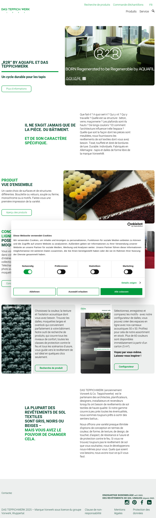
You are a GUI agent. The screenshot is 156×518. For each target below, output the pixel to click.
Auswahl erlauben (78, 291)
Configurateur (126, 366)
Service (144, 11)
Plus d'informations (16, 88)
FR (150, 4)
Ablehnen (34, 291)
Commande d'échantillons (128, 4)
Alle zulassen (121, 291)
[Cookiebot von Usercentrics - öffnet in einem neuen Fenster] (130, 224)
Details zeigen (129, 282)
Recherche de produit (51, 368)
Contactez (6, 493)
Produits (131, 11)
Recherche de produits (97, 4)
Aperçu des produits (16, 212)
